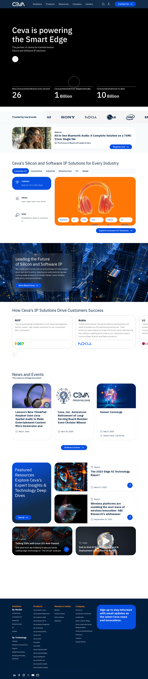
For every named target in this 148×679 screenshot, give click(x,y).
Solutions (37, 4)
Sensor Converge (111, 412)
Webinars (57, 621)
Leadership (80, 617)
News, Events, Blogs (83, 621)
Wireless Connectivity (20, 645)
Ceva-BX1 (36, 642)
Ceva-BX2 (36, 646)
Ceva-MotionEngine (40, 653)
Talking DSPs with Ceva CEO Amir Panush (37, 543)
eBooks (57, 610)
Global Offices (81, 642)
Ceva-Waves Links (39, 610)
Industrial (50, 171)
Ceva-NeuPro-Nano (40, 664)
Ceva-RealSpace (39, 657)
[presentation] (14, 354)
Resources (64, 4)
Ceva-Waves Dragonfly (41, 624)
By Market (17, 609)
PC (77, 171)
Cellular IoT (110, 220)
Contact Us (123, 4)
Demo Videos (59, 617)
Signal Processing (18, 652)
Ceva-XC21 (37, 635)
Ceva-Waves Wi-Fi (39, 621)
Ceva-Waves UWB (39, 617)
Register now (119, 147)
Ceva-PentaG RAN (39, 632)
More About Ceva (27, 285)
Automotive (36, 171)
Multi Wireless (95, 220)
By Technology (19, 637)
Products (50, 4)
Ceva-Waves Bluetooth (41, 614)
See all (21, 517)
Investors (79, 635)
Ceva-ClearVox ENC (40, 649)
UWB (84, 220)
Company (77, 4)
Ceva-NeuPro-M (39, 660)
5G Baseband (124, 220)
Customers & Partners (83, 614)
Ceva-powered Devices (84, 631)
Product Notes (59, 614)
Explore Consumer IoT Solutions (114, 230)
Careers (89, 4)
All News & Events (72, 447)
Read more (15, 59)
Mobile (85, 171)
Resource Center (62, 606)
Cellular (14, 641)
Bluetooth (63, 220)
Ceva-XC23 (37, 639)
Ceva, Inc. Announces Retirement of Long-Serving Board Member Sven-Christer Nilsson (73, 417)
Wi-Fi (74, 220)
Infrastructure (65, 171)
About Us (79, 610)
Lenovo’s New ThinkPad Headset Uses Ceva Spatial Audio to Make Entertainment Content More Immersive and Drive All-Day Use (31, 420)
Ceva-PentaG (38, 628)
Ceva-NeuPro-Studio (40, 667)
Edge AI (14, 648)
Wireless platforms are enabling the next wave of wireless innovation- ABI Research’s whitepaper (108, 509)
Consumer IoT (20, 171)
